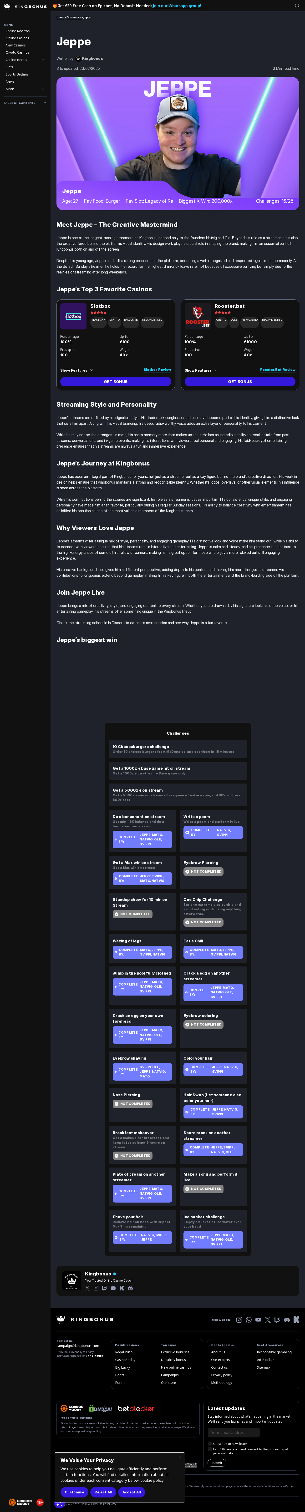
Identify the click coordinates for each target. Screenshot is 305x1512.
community (283, 260)
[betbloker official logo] (136, 1408)
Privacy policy (221, 1375)
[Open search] (297, 6)
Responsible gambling (274, 1352)
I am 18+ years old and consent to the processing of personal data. (250, 1451)
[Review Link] (73, 316)
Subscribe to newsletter (230, 1444)
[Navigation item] (25, 31)
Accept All (131, 1492)
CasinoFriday (125, 1359)
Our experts (220, 1359)
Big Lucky (122, 1367)
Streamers (74, 17)
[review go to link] (115, 381)
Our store (168, 1382)
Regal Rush (123, 1352)
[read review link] (144, 369)
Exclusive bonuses (175, 1352)
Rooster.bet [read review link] (230, 306)
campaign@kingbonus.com (77, 1345)
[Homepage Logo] (25, 11)
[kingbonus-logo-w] (84, 1320)
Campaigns (170, 1375)
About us (218, 1352)
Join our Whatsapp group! (177, 5)
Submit (217, 1463)
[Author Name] (100, 1273)
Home (60, 17)
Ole (227, 237)
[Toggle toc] (45, 103)
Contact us (219, 1367)
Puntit (120, 1382)
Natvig (211, 237)
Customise (74, 1492)
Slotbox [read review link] (100, 306)
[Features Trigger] (77, 370)
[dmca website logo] (100, 1408)
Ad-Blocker (265, 1359)
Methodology (221, 1382)
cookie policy (152, 1480)
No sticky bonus (173, 1359)
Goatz (119, 1375)
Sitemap (263, 1367)
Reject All (103, 1492)
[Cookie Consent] (59, 1503)
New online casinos (176, 1367)
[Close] (180, 1457)
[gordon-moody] (72, 1408)
